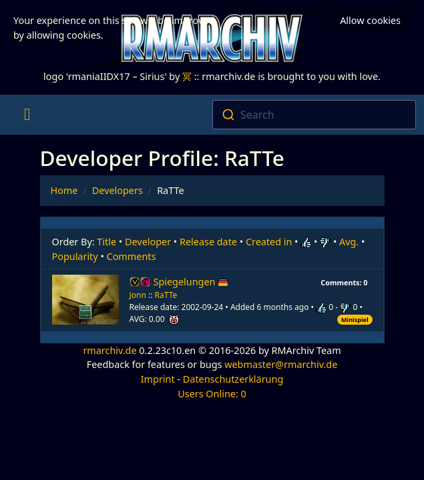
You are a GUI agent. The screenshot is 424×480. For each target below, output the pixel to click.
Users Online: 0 (212, 393)
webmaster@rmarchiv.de (280, 364)
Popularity (75, 256)
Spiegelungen (191, 281)
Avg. (349, 241)
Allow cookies (370, 20)
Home (64, 190)
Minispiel (355, 319)
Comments (131, 256)
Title (106, 241)
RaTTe (166, 295)
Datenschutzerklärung (233, 379)
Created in (269, 241)
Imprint (158, 379)
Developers (117, 190)
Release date (208, 241)
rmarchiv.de (109, 350)
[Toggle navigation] (27, 115)
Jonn (138, 295)
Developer (148, 241)
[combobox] (314, 114)
